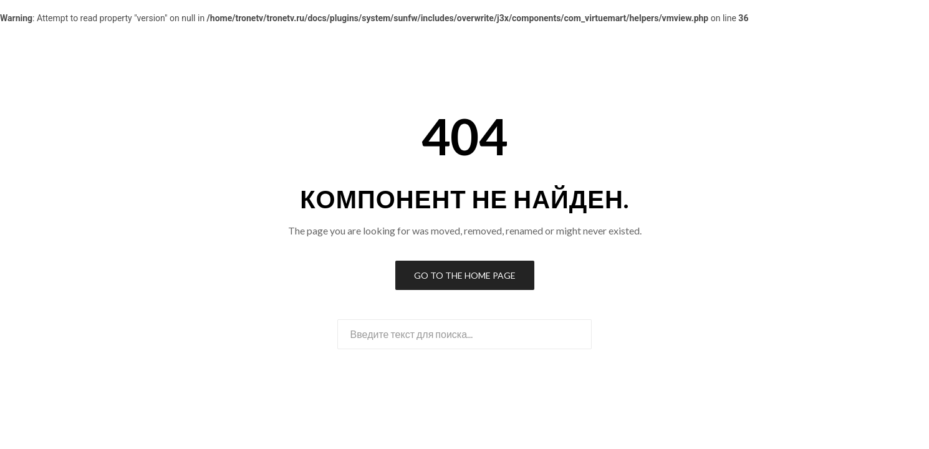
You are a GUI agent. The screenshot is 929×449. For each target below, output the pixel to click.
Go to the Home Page (465, 275)
